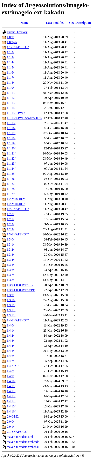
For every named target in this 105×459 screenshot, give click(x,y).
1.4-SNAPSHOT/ (18, 320)
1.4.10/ (11, 381)
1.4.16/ (11, 411)
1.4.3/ (10, 340)
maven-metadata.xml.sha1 (23, 446)
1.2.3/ (10, 229)
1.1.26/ (11, 178)
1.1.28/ (11, 188)
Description (83, 22)
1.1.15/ (11, 123)
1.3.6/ (10, 269)
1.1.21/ (11, 153)
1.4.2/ (10, 335)
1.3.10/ (11, 300)
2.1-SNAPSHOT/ (18, 431)
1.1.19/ (11, 143)
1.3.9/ (10, 295)
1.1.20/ (11, 148)
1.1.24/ (11, 168)
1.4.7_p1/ (12, 366)
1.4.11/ (11, 386)
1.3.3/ (10, 254)
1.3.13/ (11, 315)
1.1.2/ (10, 52)
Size (71, 22)
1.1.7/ (10, 77)
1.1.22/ (11, 158)
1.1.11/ (11, 92)
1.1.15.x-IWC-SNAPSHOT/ (24, 118)
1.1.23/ (11, 163)
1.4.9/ (10, 376)
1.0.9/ (10, 37)
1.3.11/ (11, 305)
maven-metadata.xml (20, 436)
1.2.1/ (10, 219)
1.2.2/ (10, 224)
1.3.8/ (10, 280)
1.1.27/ (11, 183)
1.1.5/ (10, 67)
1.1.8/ (10, 82)
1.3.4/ (10, 259)
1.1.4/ (10, 62)
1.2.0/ (10, 214)
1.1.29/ (11, 194)
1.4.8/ (10, 371)
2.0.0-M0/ (13, 416)
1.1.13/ (11, 102)
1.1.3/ (10, 57)
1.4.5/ (10, 350)
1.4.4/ (10, 345)
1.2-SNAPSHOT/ (18, 209)
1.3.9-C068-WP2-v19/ (21, 290)
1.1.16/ (11, 128)
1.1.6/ (10, 72)
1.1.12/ (11, 97)
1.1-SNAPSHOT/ (18, 47)
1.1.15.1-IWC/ (16, 113)
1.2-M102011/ (15, 204)
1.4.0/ (10, 325)
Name (24, 22)
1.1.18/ (11, 138)
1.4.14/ (11, 401)
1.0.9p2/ (12, 42)
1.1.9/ (10, 87)
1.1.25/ (11, 173)
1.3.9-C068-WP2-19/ (20, 285)
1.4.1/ (10, 330)
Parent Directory (17, 32)
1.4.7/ (10, 360)
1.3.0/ (10, 239)
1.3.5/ (10, 264)
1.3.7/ (10, 274)
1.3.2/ (10, 249)
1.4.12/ (11, 391)
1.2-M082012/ (16, 199)
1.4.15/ (11, 406)
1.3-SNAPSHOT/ (18, 234)
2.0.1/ (10, 426)
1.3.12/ (11, 310)
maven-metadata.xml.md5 (23, 441)
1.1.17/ (11, 133)
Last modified (55, 22)
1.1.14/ (11, 108)
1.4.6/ (10, 355)
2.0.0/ (10, 421)
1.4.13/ (11, 396)
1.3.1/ (10, 244)
